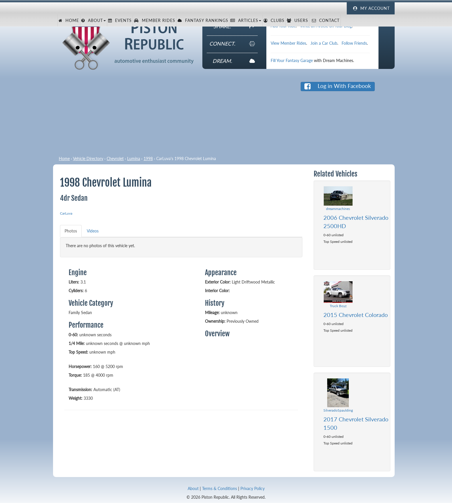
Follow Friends (354, 43)
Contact (325, 20)
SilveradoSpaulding (338, 410)
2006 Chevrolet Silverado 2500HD (355, 221)
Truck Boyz (338, 306)
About (193, 488)
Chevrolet (115, 158)
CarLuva (66, 213)
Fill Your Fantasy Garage (292, 60)
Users (297, 20)
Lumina (133, 158)
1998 (148, 158)
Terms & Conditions (219, 488)
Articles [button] (245, 20)
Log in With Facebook (337, 86)
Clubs (274, 20)
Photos (71, 230)
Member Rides (154, 20)
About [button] (93, 20)
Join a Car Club (323, 43)
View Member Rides (288, 43)
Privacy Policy (252, 488)
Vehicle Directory (88, 158)
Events (120, 20)
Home (69, 20)
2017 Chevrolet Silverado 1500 (355, 423)
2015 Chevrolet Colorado (355, 314)
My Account (371, 8)
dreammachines (338, 209)
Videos (93, 230)
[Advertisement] (169, 115)
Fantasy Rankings (203, 20)
